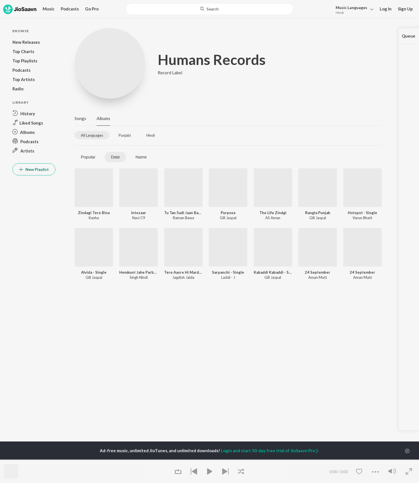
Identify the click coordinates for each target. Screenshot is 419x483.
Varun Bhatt (362, 218)
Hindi (340, 12)
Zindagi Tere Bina (94, 212)
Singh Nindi (139, 277)
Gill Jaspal (228, 218)
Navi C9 (138, 218)
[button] (353, 9)
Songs (80, 118)
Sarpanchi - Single (228, 272)
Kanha (94, 218)
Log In (386, 8)
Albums (103, 118)
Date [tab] (115, 157)
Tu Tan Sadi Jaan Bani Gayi (183, 212)
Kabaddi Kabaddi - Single (273, 272)
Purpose (228, 212)
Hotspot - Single (362, 212)
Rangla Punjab (317, 212)
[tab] (92, 135)
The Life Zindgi (272, 212)
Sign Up (405, 8)
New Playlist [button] (34, 169)
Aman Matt (317, 277)
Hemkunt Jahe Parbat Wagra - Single (138, 272)
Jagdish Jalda (183, 277)
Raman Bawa (183, 218)
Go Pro (92, 8)
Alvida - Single (94, 272)
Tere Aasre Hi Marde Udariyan (183, 272)
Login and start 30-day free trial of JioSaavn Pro (270, 450)
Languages (351, 7)
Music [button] (49, 8)
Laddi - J (228, 277)
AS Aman (272, 218)
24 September (317, 272)
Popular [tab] (88, 157)
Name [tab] (141, 157)
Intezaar (138, 212)
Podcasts (70, 8)
